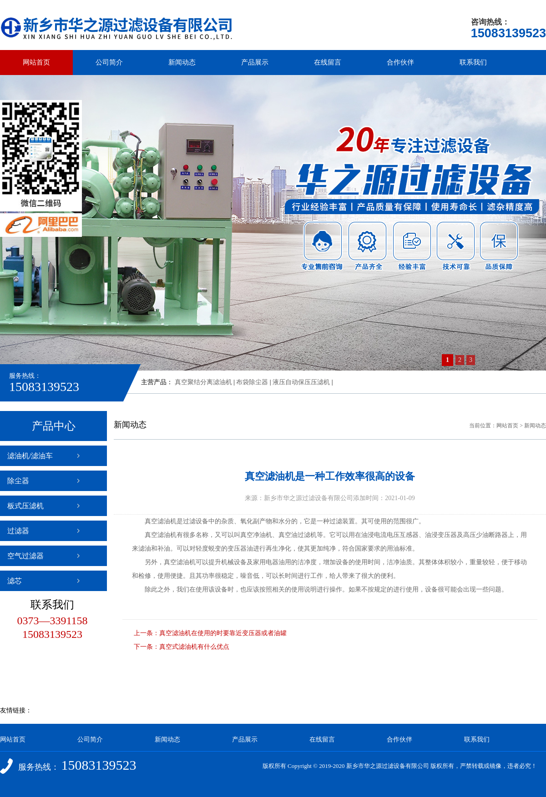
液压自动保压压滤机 (301, 382)
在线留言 (327, 62)
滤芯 (14, 581)
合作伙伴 (400, 62)
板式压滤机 (25, 506)
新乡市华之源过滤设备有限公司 (387, 765)
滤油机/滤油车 (30, 456)
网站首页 (36, 62)
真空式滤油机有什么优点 (194, 646)
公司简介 (109, 62)
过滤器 (18, 531)
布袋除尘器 (252, 382)
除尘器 (18, 481)
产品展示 (254, 62)
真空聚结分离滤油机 (203, 382)
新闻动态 (182, 62)
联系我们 (473, 62)
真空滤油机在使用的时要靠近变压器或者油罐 (223, 633)
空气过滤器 (25, 556)
